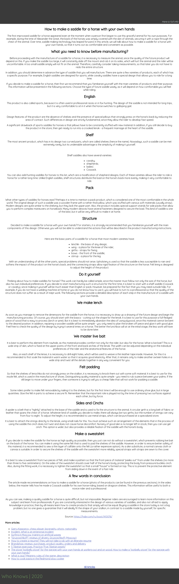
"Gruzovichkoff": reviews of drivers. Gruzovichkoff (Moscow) (44, 537)
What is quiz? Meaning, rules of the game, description (40, 555)
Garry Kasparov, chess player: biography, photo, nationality (44, 528)
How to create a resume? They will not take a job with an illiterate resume (51, 540)
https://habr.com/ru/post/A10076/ (93, 516)
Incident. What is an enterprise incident (32, 531)
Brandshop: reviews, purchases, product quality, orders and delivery (48, 543)
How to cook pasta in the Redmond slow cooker (37, 558)
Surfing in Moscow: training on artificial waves (36, 534)
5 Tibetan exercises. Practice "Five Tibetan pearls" (38, 546)
